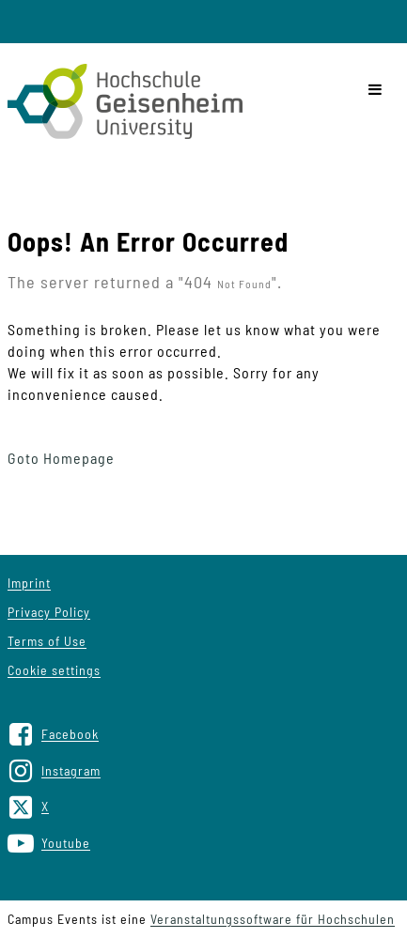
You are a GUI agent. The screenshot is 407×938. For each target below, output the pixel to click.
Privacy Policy (49, 612)
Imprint (29, 583)
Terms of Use (47, 641)
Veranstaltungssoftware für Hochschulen (272, 919)
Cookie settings (54, 670)
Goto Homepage (61, 458)
